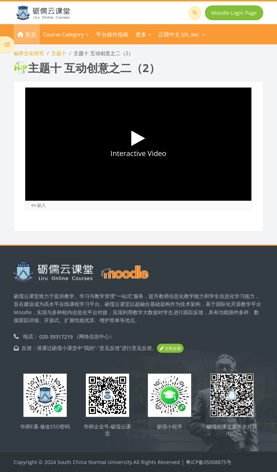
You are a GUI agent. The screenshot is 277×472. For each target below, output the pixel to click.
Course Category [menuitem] (63, 34)
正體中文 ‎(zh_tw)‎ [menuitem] (178, 34)
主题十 (58, 53)
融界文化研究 (29, 53)
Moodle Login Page (234, 12)
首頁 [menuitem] (30, 34)
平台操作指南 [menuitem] (112, 34)
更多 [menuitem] (141, 34)
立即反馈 (170, 348)
